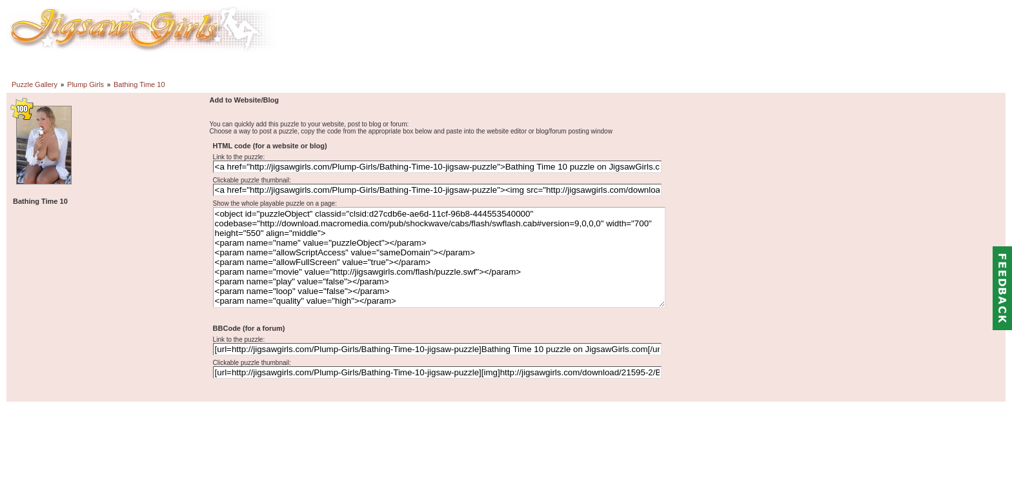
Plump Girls (85, 84)
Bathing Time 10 (139, 84)
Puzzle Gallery (34, 84)
